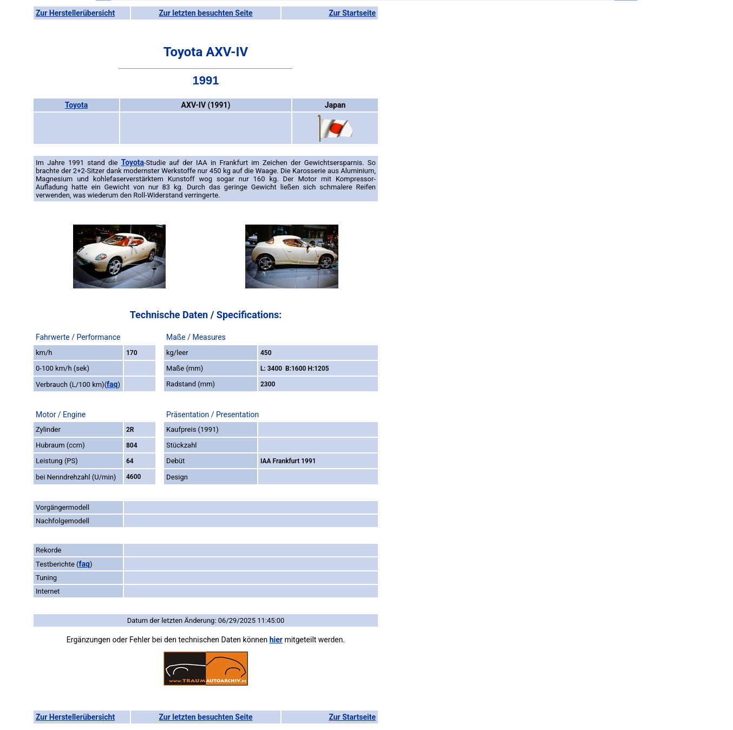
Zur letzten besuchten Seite (206, 13)
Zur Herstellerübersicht (75, 13)
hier (276, 639)
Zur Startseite (352, 13)
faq (112, 384)
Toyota (76, 105)
